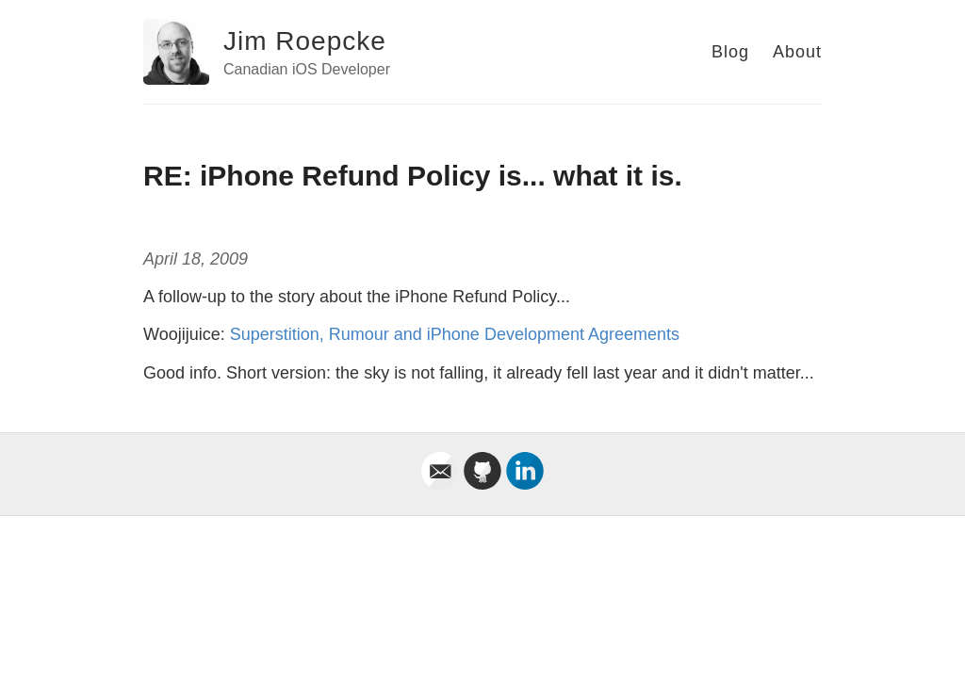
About (797, 51)
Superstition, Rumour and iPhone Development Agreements (454, 334)
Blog (730, 51)
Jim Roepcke (304, 41)
